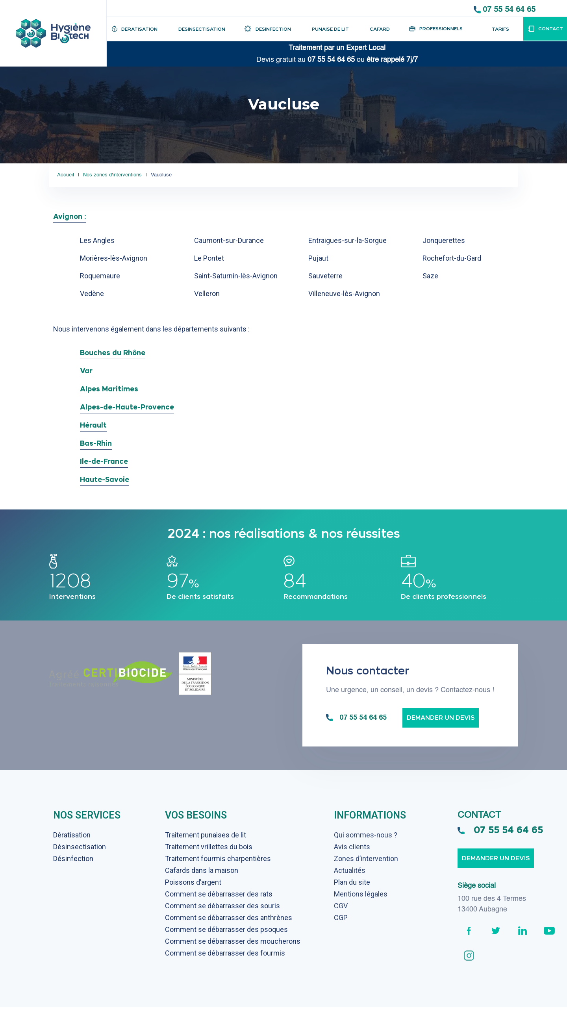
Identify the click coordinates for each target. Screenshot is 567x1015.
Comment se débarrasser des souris (222, 913)
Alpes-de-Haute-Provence (127, 406)
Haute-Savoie (104, 479)
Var (86, 370)
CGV (341, 913)
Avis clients (352, 854)
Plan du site (352, 890)
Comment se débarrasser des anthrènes (228, 925)
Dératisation (72, 843)
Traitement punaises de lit (205, 843)
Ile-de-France (104, 461)
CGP (341, 925)
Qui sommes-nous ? (365, 843)
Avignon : (69, 216)
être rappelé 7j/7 (392, 59)
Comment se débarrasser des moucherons (232, 949)
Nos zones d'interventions (120, 175)
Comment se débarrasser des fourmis (225, 961)
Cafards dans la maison (201, 878)
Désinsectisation (79, 854)
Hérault (93, 425)
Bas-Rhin (96, 443)
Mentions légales (360, 902)
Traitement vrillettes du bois (208, 854)
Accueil (65, 175)
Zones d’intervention (366, 866)
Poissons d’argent (193, 890)
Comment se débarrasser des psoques (226, 937)
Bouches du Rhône (112, 352)
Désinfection (73, 866)
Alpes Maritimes (109, 388)
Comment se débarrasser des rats (218, 902)
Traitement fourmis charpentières (218, 866)
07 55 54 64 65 (509, 9)
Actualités (349, 878)
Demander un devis (440, 725)
